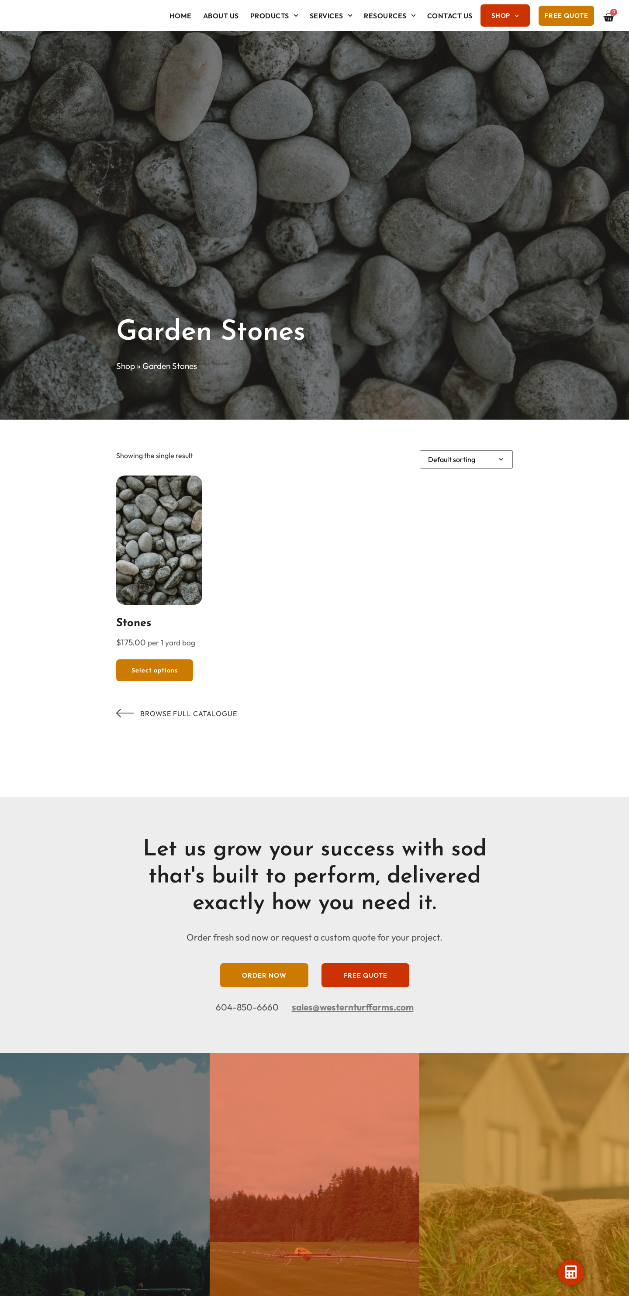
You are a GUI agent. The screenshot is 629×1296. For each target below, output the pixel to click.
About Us (221, 15)
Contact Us (450, 15)
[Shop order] (466, 459)
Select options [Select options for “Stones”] (154, 670)
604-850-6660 (247, 1007)
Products (274, 15)
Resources (390, 15)
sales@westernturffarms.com (353, 1007)
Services (331, 15)
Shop (505, 16)
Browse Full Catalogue (176, 713)
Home (180, 15)
